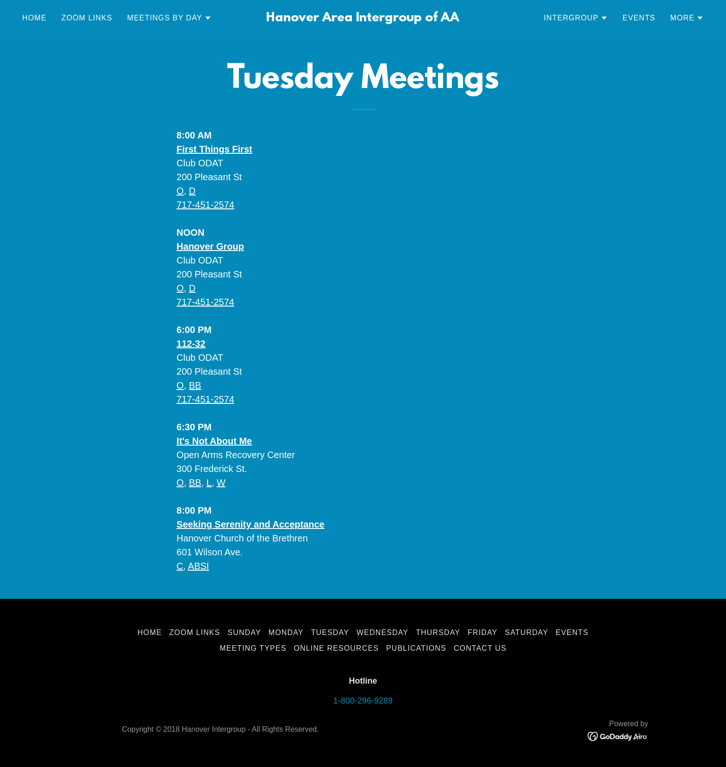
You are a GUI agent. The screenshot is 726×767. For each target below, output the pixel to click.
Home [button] (150, 632)
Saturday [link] (526, 632)
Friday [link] (482, 632)
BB (195, 385)
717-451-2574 (205, 205)
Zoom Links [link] (87, 18)
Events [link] (639, 18)
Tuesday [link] (330, 632)
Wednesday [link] (382, 632)
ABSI (198, 566)
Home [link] (34, 18)
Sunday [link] (244, 632)
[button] (169, 18)
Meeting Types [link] (252, 648)
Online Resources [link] (336, 648)
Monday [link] (286, 632)
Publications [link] (416, 648)
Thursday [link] (438, 632)
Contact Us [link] (480, 648)
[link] (363, 18)
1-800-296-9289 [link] (363, 700)
